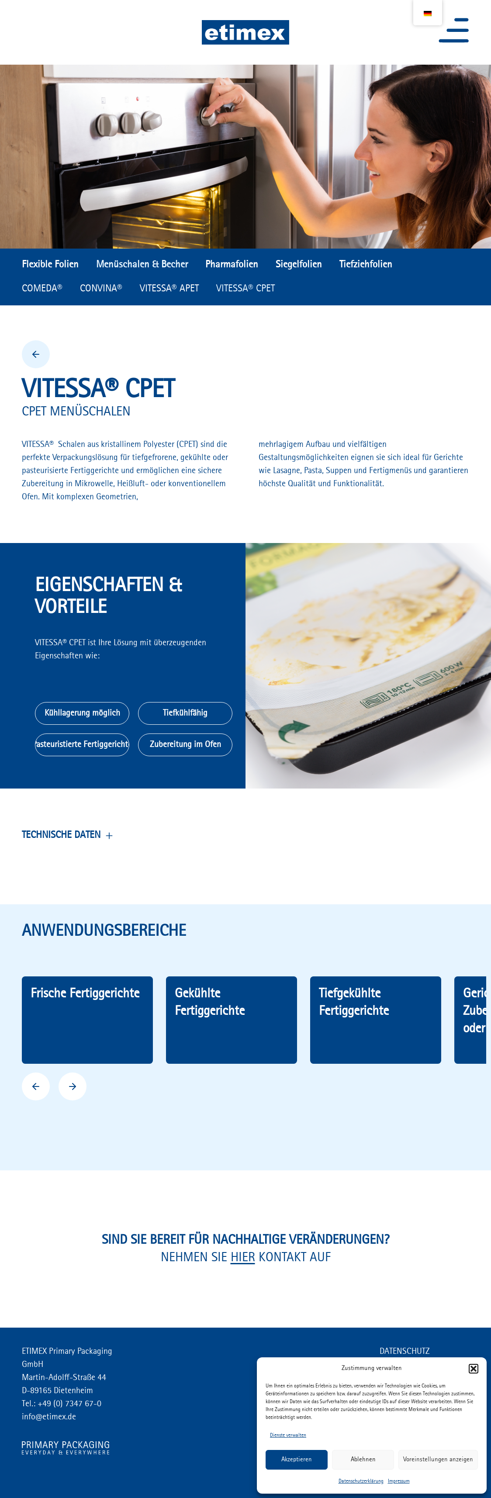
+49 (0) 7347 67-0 (68, 1404)
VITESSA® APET (169, 289)
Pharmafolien (231, 265)
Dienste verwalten (288, 1435)
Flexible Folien (50, 265)
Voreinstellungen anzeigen (438, 1459)
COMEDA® (42, 289)
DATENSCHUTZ (405, 1351)
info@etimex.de (49, 1417)
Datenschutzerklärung (361, 1481)
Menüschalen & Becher (142, 265)
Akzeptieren (296, 1459)
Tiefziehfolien (365, 265)
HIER (243, 1257)
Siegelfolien (299, 265)
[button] (473, 1368)
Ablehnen (363, 1459)
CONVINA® (101, 289)
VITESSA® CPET (245, 289)
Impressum (399, 1481)
